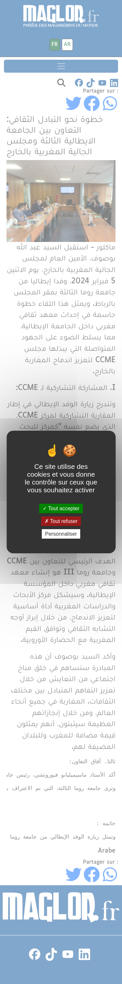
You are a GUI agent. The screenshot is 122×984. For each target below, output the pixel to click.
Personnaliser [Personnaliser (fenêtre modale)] (61, 534)
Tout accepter (61, 508)
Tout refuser (61, 521)
